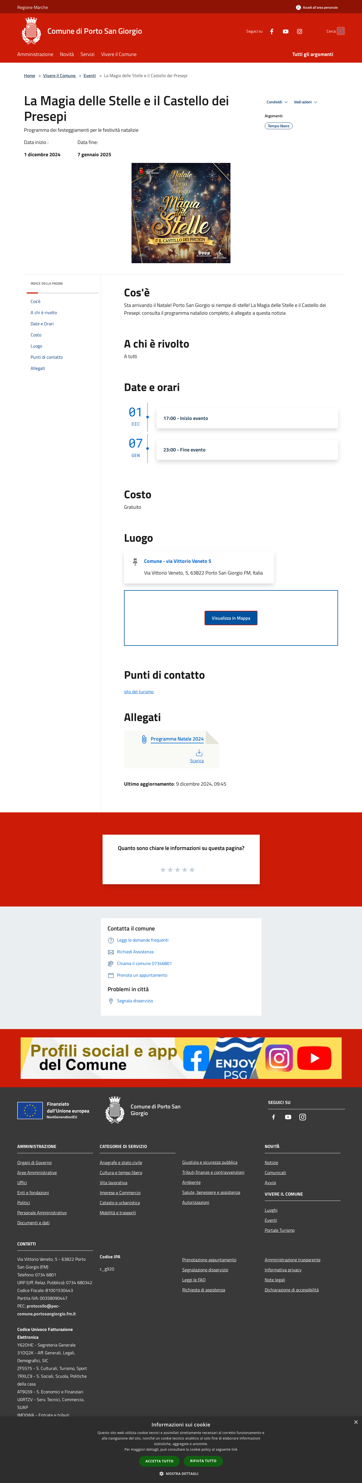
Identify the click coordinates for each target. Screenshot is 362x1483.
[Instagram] (288, 31)
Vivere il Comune (60, 75)
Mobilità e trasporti (118, 1212)
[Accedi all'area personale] (317, 7)
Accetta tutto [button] (159, 1461)
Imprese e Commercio (120, 1192)
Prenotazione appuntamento (209, 1259)
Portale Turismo (280, 1230)
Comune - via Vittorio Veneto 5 (177, 561)
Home (29, 75)
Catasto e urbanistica (120, 1202)
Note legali (275, 1279)
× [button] (356, 1422)
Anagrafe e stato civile (121, 1162)
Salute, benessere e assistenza (211, 1192)
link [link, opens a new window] (234, 1449)
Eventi (90, 75)
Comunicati (275, 1172)
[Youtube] (274, 31)
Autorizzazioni (195, 1202)
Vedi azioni (306, 102)
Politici (23, 1202)
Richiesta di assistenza (203, 1289)
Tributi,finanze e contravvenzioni (213, 1172)
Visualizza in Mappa (231, 618)
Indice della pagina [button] (47, 283)
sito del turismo (139, 691)
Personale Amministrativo (42, 1212)
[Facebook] (260, 31)
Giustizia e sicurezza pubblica (209, 1162)
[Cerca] (338, 31)
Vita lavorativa (113, 1182)
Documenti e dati (33, 1222)
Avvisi (270, 1182)
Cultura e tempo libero (121, 1172)
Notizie (271, 1162)
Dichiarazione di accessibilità (292, 1289)
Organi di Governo (34, 1162)
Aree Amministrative (37, 1172)
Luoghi (271, 1210)
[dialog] (181, 1449)
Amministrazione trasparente (292, 1259)
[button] (181, 1473)
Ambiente (191, 1182)
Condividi (278, 102)
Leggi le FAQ (194, 1279)
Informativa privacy (283, 1269)
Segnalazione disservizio (205, 1269)
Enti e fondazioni (33, 1192)
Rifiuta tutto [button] (203, 1460)
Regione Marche (32, 7)
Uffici (22, 1182)
